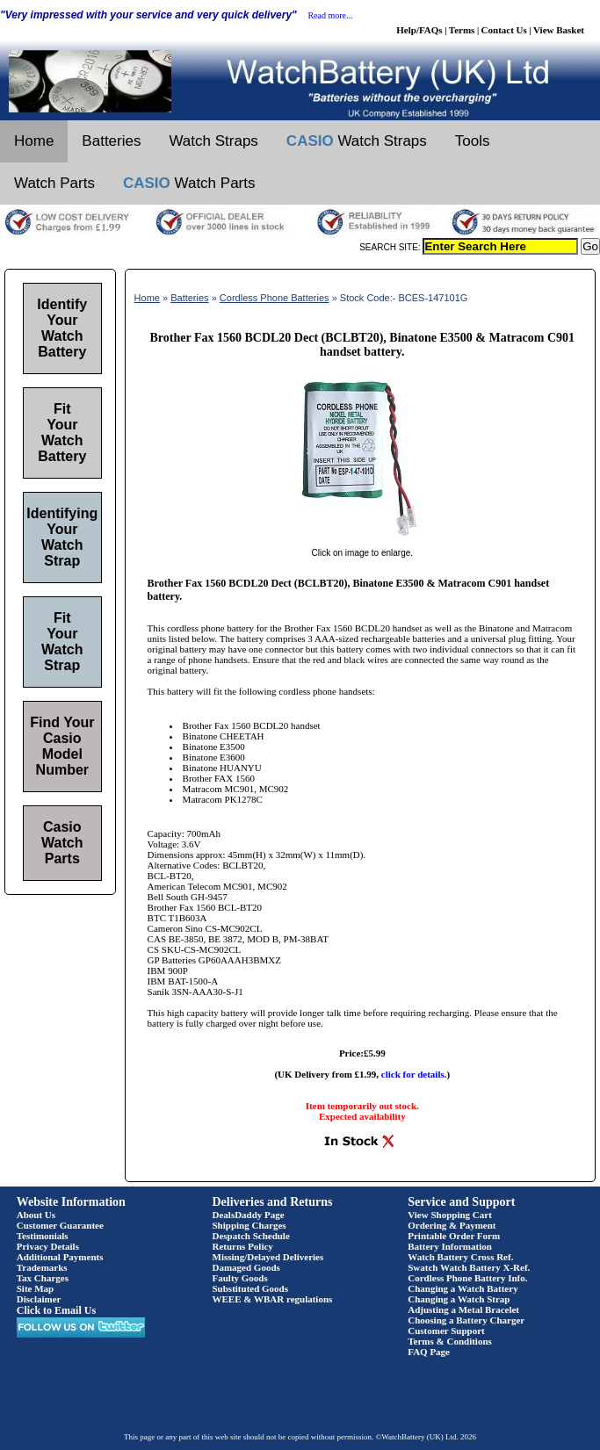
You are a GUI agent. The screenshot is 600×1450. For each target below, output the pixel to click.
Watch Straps (213, 141)
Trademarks (42, 1267)
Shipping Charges (249, 1225)
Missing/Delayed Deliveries (268, 1257)
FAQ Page (429, 1351)
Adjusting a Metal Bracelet (463, 1309)
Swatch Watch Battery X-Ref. (469, 1267)
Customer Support (446, 1330)
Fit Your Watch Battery (62, 432)
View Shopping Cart (450, 1214)
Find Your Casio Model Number (62, 746)
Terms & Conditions (450, 1341)
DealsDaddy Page (249, 1214)
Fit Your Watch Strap (62, 641)
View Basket (558, 30)
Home (34, 141)
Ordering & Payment (451, 1225)
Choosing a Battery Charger (466, 1320)
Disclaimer (39, 1299)
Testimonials (43, 1235)
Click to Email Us (56, 1310)
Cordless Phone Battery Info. (467, 1278)
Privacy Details (48, 1246)
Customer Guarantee (60, 1225)
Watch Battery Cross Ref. (460, 1257)
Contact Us (504, 30)
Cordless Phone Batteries (274, 297)
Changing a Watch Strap (459, 1299)
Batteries (111, 141)
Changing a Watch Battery (462, 1288)
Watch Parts (54, 183)
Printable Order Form (454, 1235)
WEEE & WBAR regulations (273, 1299)
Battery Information (450, 1246)
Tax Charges (43, 1278)
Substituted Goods (251, 1288)
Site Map (35, 1288)
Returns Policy (243, 1246)
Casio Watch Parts (62, 842)
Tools (472, 141)
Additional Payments (60, 1257)
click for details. (414, 1074)
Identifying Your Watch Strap (62, 537)
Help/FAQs (419, 30)
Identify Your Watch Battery (62, 328)
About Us (36, 1214)
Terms (462, 30)
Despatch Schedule (251, 1235)
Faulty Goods (240, 1278)
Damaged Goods (246, 1267)
